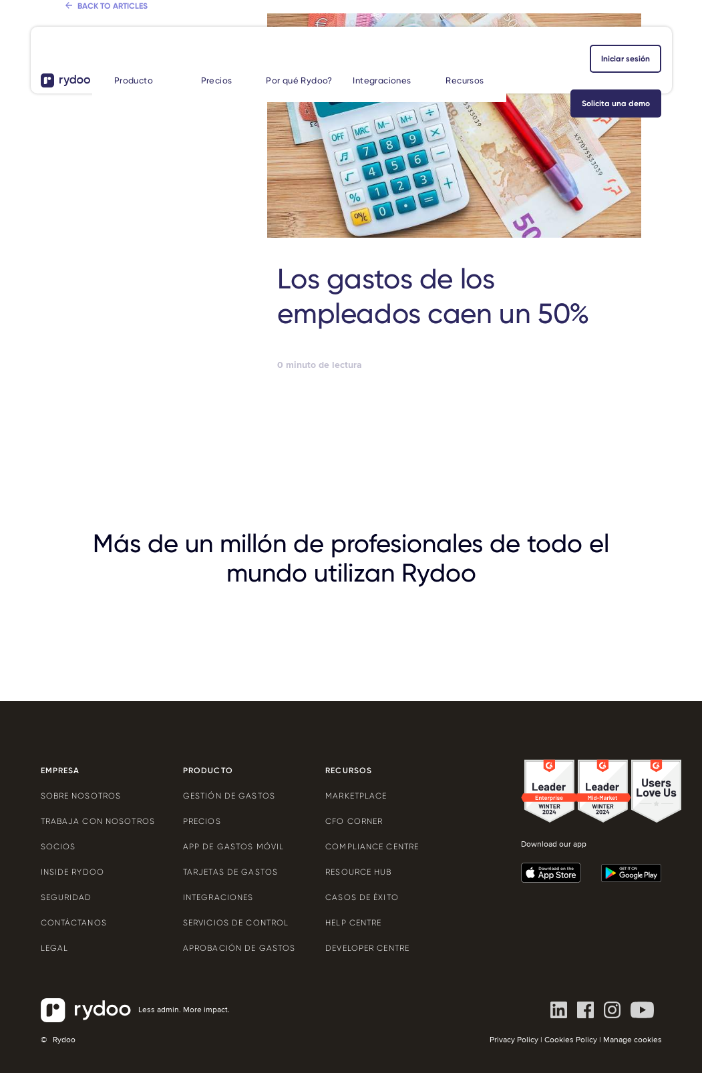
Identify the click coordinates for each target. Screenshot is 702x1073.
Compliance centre (372, 846)
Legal (55, 948)
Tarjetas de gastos (230, 872)
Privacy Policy (514, 1040)
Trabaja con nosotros (98, 821)
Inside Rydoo (72, 872)
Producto (133, 80)
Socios (58, 846)
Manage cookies (632, 1040)
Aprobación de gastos (239, 948)
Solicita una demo (616, 103)
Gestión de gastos (229, 796)
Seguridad (66, 897)
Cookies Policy (570, 1040)
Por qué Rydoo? (299, 80)
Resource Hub (358, 872)
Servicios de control (236, 922)
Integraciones (382, 80)
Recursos (465, 80)
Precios (216, 80)
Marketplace (356, 796)
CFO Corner (354, 821)
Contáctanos (74, 922)
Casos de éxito (362, 897)
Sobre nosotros (81, 796)
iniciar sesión (625, 58)
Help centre (353, 922)
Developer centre (367, 948)
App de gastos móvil (233, 846)
